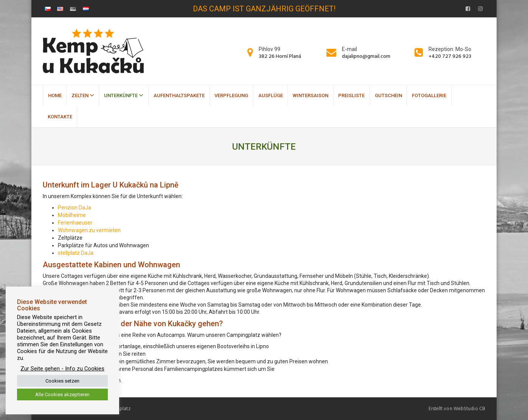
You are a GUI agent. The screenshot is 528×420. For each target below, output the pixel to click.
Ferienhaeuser (75, 223)
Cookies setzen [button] (62, 381)
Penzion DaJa (74, 208)
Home (55, 95)
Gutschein (388, 95)
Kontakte (60, 116)
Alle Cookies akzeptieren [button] (62, 394)
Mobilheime (72, 215)
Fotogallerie (429, 95)
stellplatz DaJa (75, 253)
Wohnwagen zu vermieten (89, 230)
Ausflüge (270, 95)
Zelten (82, 95)
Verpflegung (231, 95)
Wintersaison (310, 95)
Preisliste (351, 95)
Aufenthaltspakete (179, 95)
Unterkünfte (123, 95)
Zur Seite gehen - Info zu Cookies (62, 368)
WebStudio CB (469, 408)
